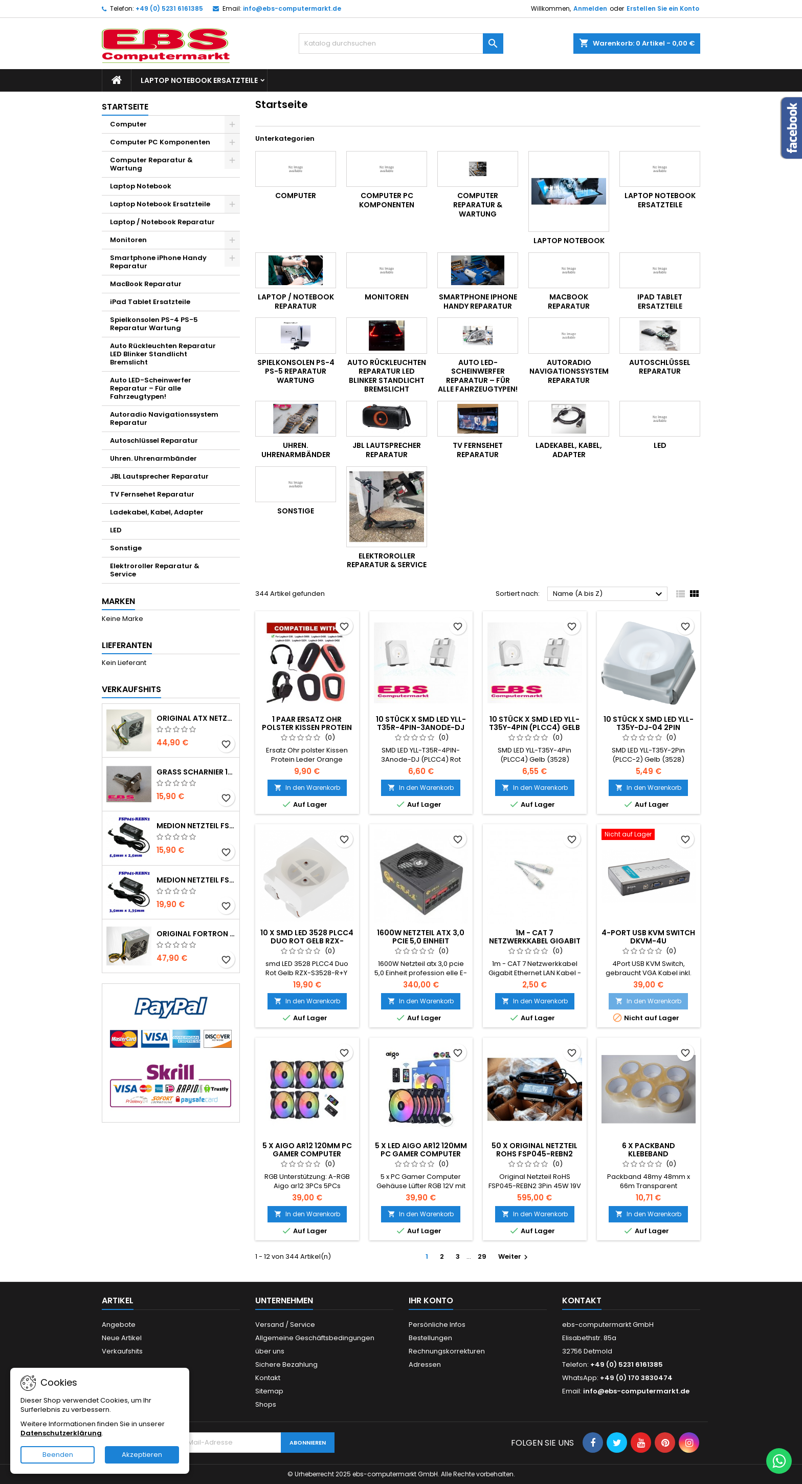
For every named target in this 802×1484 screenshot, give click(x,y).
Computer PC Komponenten (160, 142)
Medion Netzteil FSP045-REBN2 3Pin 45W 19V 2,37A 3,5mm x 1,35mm (196, 880)
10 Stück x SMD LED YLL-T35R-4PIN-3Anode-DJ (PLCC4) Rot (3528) (421, 727)
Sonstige (126, 548)
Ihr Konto (431, 1300)
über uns (269, 1351)
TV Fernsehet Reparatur (152, 494)
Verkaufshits (131, 689)
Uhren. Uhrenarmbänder (153, 458)
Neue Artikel (122, 1338)
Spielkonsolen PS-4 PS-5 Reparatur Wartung (154, 324)
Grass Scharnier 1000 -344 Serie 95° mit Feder (196, 772)
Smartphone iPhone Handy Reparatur (158, 262)
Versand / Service (285, 1324)
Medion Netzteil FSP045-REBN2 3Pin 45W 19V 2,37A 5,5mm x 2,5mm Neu (196, 826)
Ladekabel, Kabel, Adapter (157, 512)
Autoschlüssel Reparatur (154, 440)
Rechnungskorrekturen (447, 1351)
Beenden (57, 1454)
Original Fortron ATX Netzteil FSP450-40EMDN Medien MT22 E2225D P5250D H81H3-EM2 (196, 934)
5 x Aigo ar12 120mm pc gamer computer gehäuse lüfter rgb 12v (307, 1154)
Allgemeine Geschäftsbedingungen (314, 1338)
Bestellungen (430, 1338)
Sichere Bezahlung (286, 1364)
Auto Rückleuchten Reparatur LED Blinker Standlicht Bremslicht (163, 354)
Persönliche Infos (437, 1324)
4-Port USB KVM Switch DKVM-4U (648, 937)
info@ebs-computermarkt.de (292, 8)
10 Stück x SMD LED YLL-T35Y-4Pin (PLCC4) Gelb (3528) (534, 727)
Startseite (125, 107)
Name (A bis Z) (609, 594)
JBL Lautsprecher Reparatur (159, 476)
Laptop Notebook (140, 186)
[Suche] (401, 43)
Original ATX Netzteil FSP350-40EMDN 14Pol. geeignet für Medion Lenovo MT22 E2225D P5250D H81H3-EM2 (196, 718)
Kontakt (267, 1378)
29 (482, 1256)
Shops (265, 1404)
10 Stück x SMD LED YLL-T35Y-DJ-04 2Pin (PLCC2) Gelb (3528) (649, 727)
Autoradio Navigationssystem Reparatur (164, 418)
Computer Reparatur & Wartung (151, 164)
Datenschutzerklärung (61, 1433)
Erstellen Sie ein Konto (663, 8)
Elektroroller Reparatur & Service (154, 570)
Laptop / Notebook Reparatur (162, 222)
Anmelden (590, 8)
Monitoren (128, 240)
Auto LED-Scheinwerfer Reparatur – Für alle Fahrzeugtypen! (150, 388)
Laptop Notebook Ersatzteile (199, 80)
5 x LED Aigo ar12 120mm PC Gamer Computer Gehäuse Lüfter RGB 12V (421, 1154)
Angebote (119, 1324)
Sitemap (269, 1391)
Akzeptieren (142, 1454)
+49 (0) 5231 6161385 (169, 8)
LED (116, 530)
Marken (118, 601)
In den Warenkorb (307, 787)
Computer (128, 124)
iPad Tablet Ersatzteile (150, 302)
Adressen (425, 1364)
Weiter (514, 1256)
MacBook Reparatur (146, 284)
